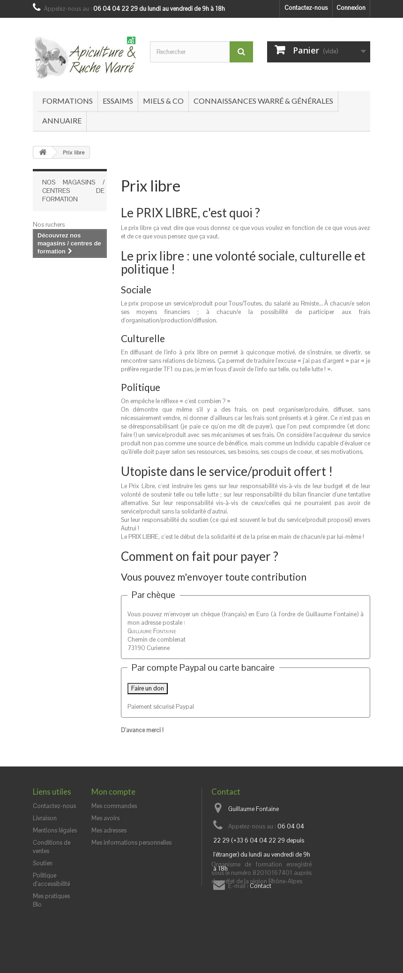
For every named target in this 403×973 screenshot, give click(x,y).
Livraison (45, 818)
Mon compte (113, 792)
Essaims (118, 100)
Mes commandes (114, 806)
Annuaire (62, 120)
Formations (67, 100)
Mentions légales (55, 831)
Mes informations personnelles (131, 843)
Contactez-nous (306, 8)
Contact (260, 886)
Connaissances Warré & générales (263, 100)
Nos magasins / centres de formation (73, 190)
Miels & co (163, 100)
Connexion (351, 8)
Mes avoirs (105, 818)
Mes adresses (109, 831)
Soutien (42, 863)
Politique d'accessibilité (51, 880)
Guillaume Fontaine (253, 809)
